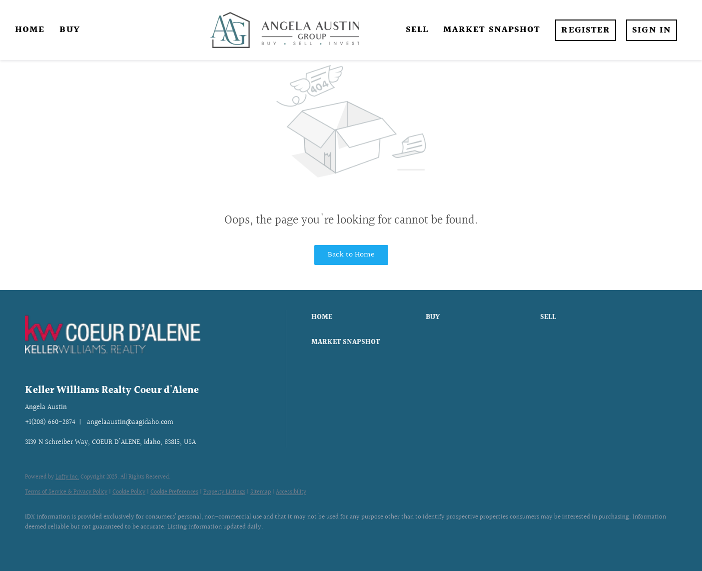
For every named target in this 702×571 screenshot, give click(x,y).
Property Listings (224, 492)
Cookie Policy (128, 492)
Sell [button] (417, 29)
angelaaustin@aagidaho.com (130, 422)
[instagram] (66, 544)
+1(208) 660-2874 (50, 422)
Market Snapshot (492, 29)
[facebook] (37, 544)
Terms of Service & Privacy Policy (66, 492)
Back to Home (351, 254)
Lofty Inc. (67, 477)
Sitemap (260, 492)
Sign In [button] (651, 30)
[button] (366, 317)
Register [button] (585, 30)
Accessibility (291, 492)
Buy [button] (69, 29)
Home (29, 29)
